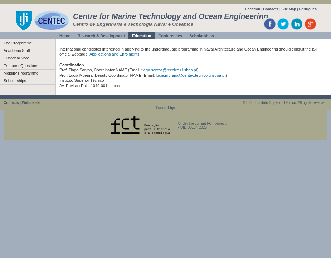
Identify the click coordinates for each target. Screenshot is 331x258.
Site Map (288, 9)
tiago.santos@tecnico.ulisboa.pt (169, 70)
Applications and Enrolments (114, 54)
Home (64, 36)
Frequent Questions (21, 65)
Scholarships (201, 36)
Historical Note (16, 58)
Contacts (270, 9)
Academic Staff (17, 50)
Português (308, 9)
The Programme (18, 43)
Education (141, 36)
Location (252, 9)
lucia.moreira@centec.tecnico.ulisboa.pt (191, 75)
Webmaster (31, 103)
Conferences (170, 36)
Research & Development (101, 36)
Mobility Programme (21, 73)
